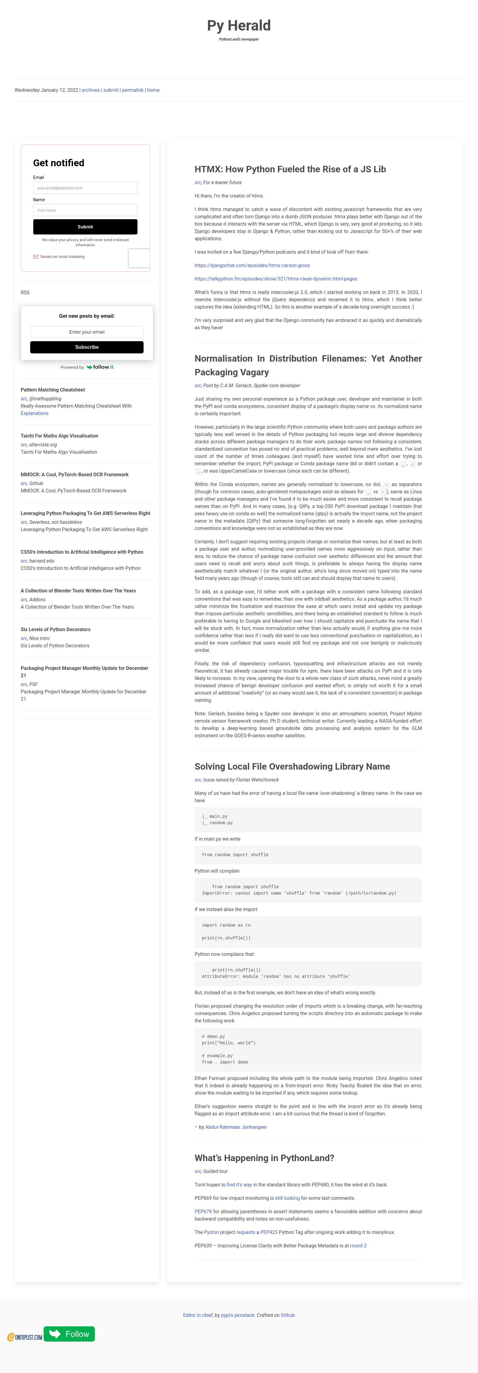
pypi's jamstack (237, 1315)
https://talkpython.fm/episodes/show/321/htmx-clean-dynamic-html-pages (276, 279)
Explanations (35, 413)
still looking (287, 1198)
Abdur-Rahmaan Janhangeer (236, 1127)
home (153, 90)
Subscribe (87, 347)
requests (246, 1232)
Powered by (86, 367)
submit (110, 90)
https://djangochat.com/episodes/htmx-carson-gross (252, 265)
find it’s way (239, 1185)
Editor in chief (197, 1315)
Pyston (211, 1232)
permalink (132, 90)
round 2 (358, 1246)
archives (91, 90)
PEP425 (268, 1232)
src (24, 399)
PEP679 (203, 1211)
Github (288, 1315)
